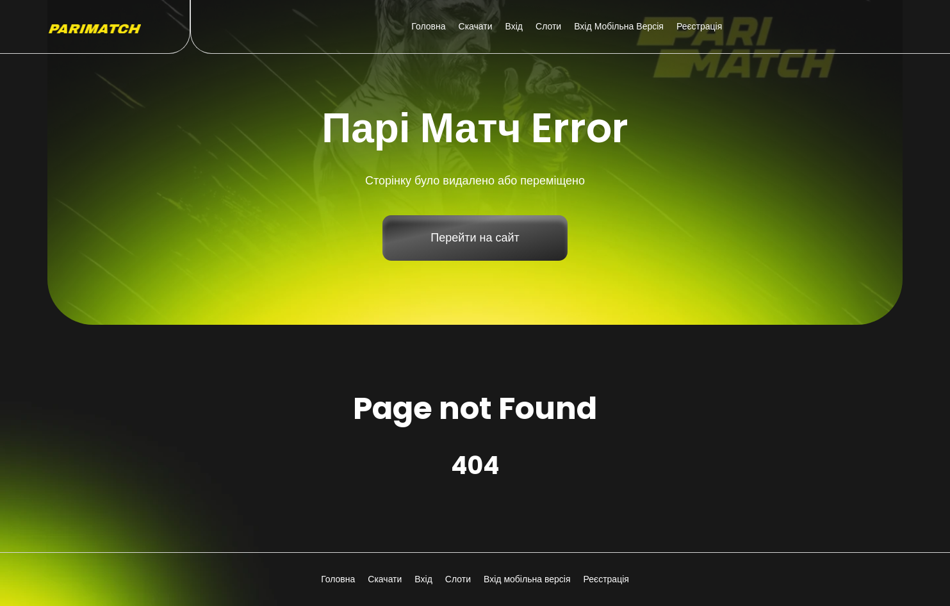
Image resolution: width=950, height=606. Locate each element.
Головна (428, 26)
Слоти (548, 26)
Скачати (476, 26)
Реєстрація (699, 26)
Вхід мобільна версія (619, 26)
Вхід (514, 26)
